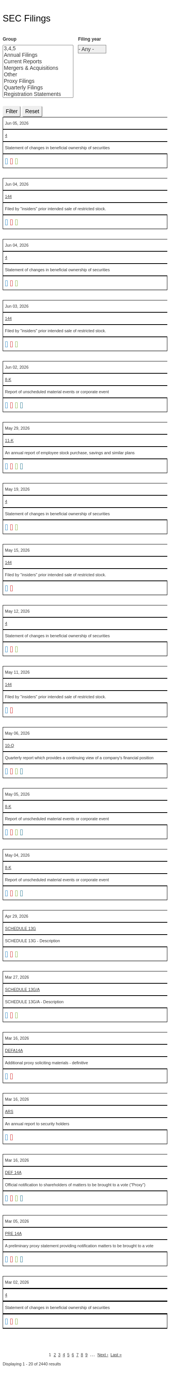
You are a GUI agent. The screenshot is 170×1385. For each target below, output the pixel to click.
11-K (9, 440)
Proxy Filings (32, 81)
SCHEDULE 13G (20, 928)
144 (8, 196)
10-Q (9, 745)
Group (9, 39)
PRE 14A (13, 1233)
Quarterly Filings (32, 87)
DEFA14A (14, 1050)
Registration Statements (32, 94)
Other (32, 74)
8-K (8, 379)
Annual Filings (32, 55)
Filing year (89, 39)
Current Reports (32, 61)
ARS (9, 1111)
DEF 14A (13, 1172)
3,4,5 (32, 48)
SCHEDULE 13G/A (22, 989)
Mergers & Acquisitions (32, 68)
